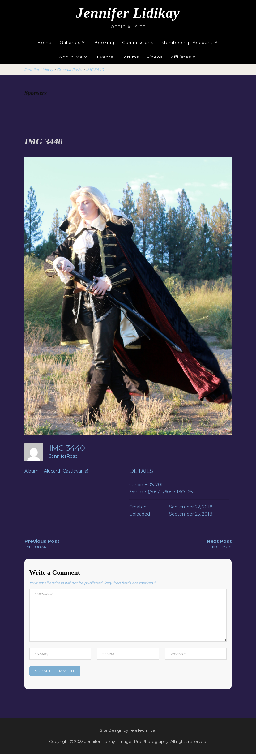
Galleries (70, 42)
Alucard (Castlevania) (66, 471)
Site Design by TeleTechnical (128, 730)
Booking (104, 42)
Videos (155, 56)
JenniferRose (63, 456)
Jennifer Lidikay (128, 13)
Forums (130, 56)
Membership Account (187, 42)
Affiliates (181, 56)
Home (44, 42)
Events (105, 56)
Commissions (137, 42)
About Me (71, 56)
